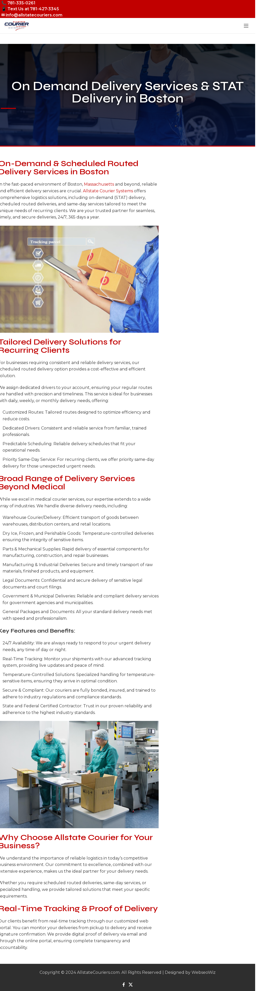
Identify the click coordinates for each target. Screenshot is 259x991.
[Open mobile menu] (246, 26)
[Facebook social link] (124, 985)
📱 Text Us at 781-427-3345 (30, 8)
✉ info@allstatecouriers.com (31, 15)
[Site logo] (17, 25)
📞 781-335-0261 (18, 3)
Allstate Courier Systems (108, 190)
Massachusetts (99, 184)
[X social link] (130, 985)
